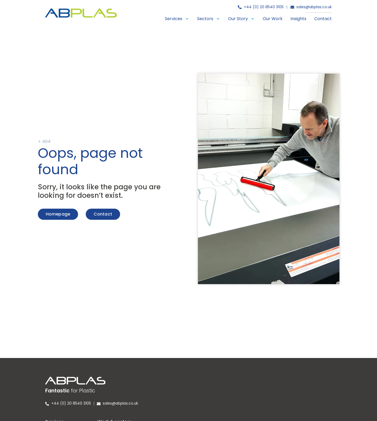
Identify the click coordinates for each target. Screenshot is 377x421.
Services (177, 18)
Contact (323, 19)
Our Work (273, 19)
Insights (298, 19)
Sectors (208, 18)
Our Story (241, 18)
